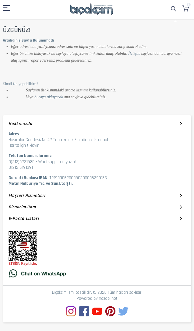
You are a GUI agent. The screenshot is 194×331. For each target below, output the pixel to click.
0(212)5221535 (22, 161)
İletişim (134, 53)
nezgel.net (108, 298)
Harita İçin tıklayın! (24, 145)
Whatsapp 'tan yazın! (57, 161)
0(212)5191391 (21, 167)
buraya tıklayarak (48, 97)
